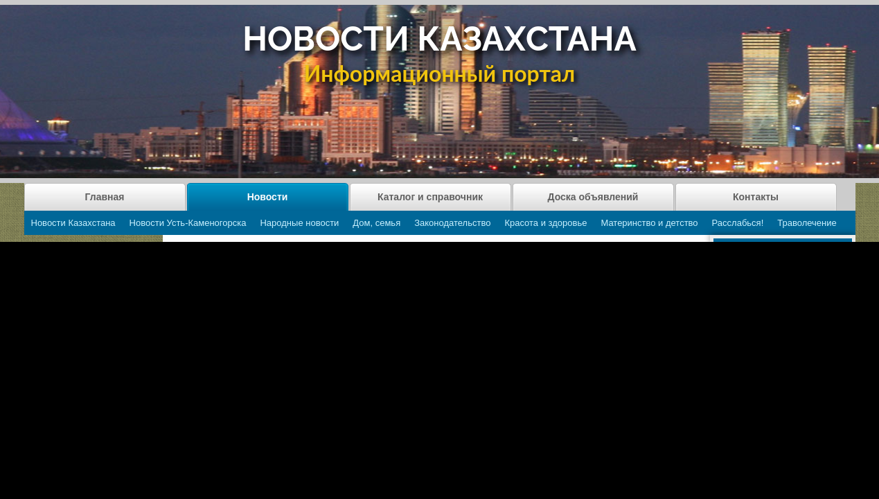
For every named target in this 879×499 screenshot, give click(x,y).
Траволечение (806, 223)
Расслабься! (738, 223)
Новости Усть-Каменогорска (188, 223)
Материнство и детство (649, 223)
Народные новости (299, 223)
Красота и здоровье (545, 223)
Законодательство (452, 223)
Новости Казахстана (73, 223)
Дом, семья (376, 223)
